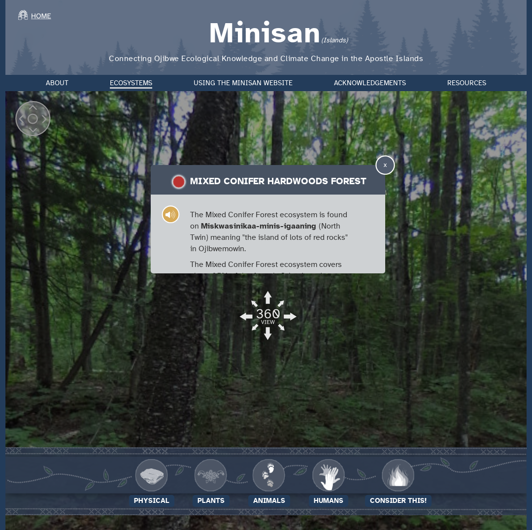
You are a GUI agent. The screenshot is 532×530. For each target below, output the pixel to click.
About (57, 83)
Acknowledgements (370, 83)
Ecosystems (131, 83)
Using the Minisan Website (243, 83)
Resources (466, 83)
